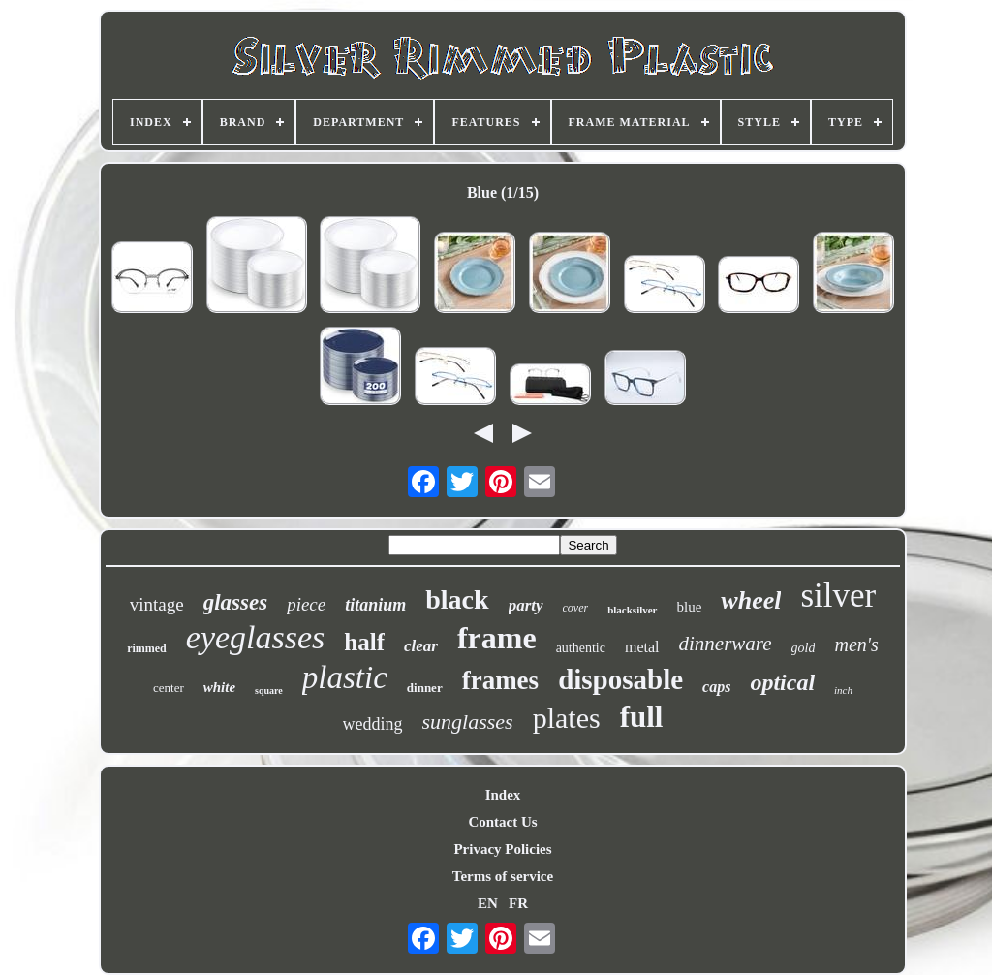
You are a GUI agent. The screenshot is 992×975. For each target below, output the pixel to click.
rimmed (147, 648)
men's (856, 644)
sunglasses (467, 721)
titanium (375, 604)
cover (576, 607)
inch (843, 690)
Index (503, 794)
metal (642, 647)
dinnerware (725, 643)
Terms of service (502, 876)
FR (518, 903)
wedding (373, 724)
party (526, 605)
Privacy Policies (502, 849)
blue (689, 606)
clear (421, 646)
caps (716, 686)
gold (803, 648)
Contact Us (502, 822)
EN (488, 903)
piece (306, 604)
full (642, 717)
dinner (425, 687)
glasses (235, 602)
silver (838, 595)
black (456, 599)
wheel (751, 600)
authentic (580, 648)
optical (782, 682)
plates (567, 718)
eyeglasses (256, 637)
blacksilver (632, 609)
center (168, 687)
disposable (620, 679)
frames (500, 680)
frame (497, 637)
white (219, 687)
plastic (345, 677)
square (269, 690)
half (364, 642)
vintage (157, 604)
